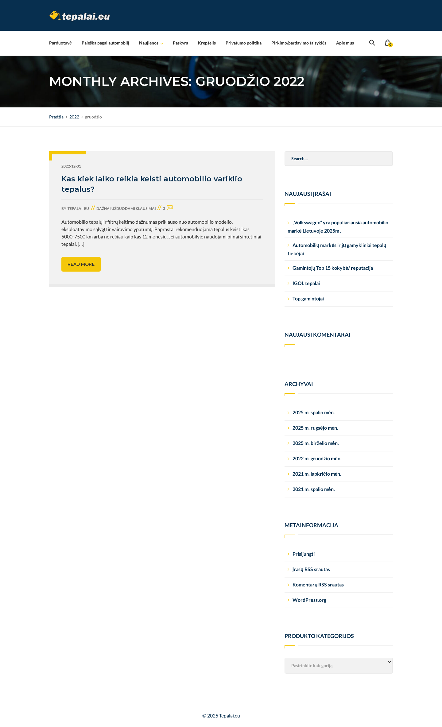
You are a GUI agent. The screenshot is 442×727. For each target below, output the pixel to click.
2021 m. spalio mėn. (314, 489)
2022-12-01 (71, 166)
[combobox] (339, 666)
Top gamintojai (308, 298)
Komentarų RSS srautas (318, 584)
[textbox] (338, 665)
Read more (81, 264)
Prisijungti (304, 554)
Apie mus (345, 42)
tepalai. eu (78, 208)
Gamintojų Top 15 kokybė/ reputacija (333, 268)
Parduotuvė (60, 42)
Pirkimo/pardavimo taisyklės (299, 42)
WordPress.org (309, 600)
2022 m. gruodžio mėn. (317, 458)
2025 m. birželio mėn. (316, 443)
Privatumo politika (244, 42)
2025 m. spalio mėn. (314, 412)
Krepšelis (207, 42)
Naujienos (148, 42)
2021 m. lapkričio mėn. (317, 474)
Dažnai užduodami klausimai (126, 208)
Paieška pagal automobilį (105, 42)
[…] (81, 244)
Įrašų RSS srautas (311, 569)
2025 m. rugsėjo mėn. (316, 428)
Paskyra (180, 42)
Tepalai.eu (229, 715)
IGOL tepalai (306, 283)
